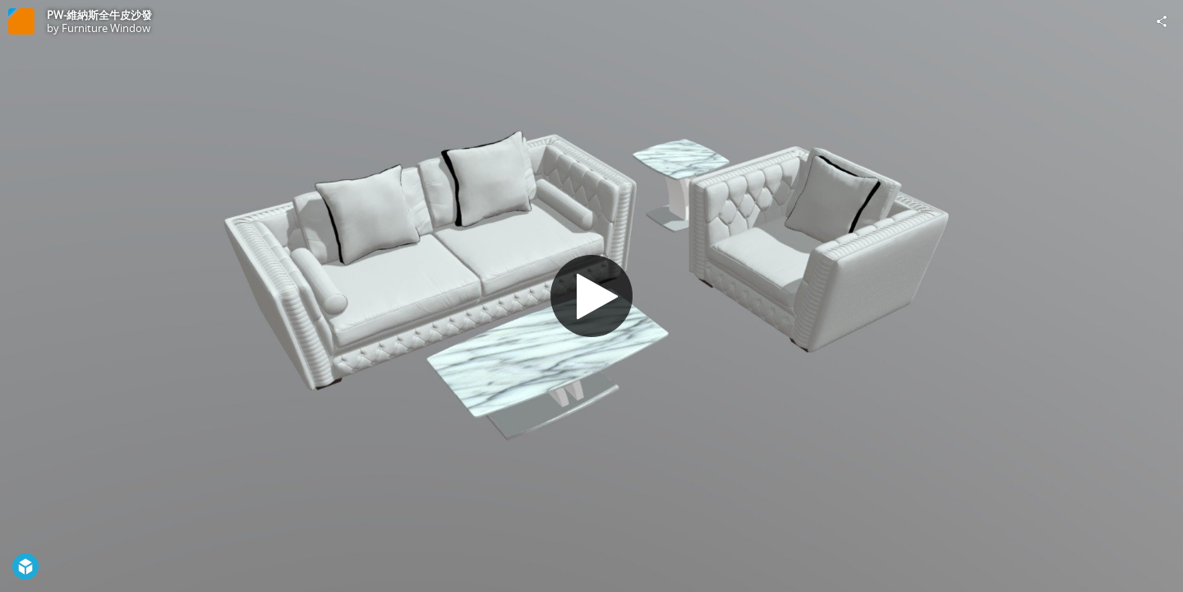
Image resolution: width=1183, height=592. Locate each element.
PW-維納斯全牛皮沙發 (99, 14)
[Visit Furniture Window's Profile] (21, 21)
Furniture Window (106, 28)
